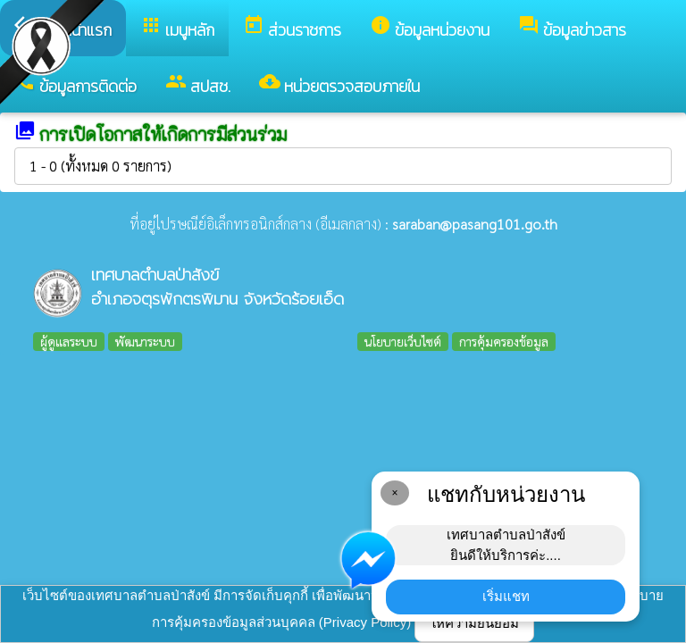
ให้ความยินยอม (474, 622)
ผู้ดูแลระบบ (68, 341)
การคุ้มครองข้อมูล (503, 341)
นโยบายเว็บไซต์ (402, 341)
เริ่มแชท (506, 596)
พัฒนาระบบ (145, 341)
